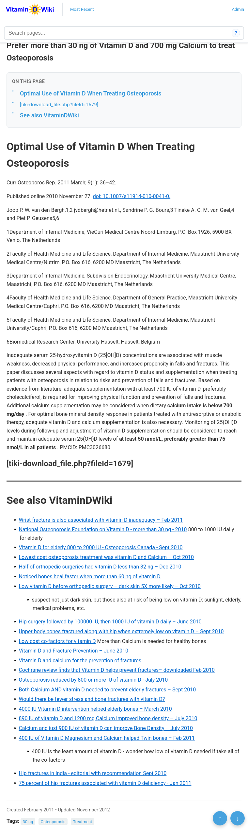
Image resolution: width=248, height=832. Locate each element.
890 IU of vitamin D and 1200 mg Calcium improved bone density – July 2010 (108, 718)
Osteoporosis (52, 821)
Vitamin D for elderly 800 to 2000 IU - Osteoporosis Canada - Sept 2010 (100, 547)
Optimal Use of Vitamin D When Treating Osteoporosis (91, 93)
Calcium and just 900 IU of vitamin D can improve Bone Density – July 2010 (106, 728)
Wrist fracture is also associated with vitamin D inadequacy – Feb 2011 (101, 520)
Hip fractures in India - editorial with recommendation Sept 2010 (92, 773)
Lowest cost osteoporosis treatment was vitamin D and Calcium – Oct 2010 (106, 557)
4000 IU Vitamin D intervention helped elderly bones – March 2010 (95, 709)
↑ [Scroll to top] (220, 818)
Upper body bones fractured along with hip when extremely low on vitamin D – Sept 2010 (121, 631)
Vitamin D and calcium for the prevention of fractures (80, 660)
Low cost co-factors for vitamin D (57, 641)
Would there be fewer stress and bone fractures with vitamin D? (92, 699)
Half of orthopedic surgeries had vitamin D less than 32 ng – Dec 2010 (100, 567)
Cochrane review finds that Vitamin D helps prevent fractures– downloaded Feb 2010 (117, 670)
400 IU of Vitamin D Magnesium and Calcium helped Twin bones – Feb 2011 (106, 738)
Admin (238, 9)
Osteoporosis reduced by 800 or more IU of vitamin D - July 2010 (93, 680)
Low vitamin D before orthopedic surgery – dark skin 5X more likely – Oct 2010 (109, 586)
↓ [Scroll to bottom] (237, 818)
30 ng (28, 821)
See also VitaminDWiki (49, 115)
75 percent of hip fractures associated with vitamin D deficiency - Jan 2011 (105, 783)
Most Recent (82, 9)
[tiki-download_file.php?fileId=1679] (59, 105)
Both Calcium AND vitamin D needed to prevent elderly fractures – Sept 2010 (107, 690)
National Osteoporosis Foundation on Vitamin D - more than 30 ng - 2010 (103, 529)
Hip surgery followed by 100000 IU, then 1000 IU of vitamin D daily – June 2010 (110, 622)
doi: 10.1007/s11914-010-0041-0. (131, 196)
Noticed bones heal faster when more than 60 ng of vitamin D (89, 576)
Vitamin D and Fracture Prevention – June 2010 (73, 651)
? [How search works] (236, 33)
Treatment (82, 821)
